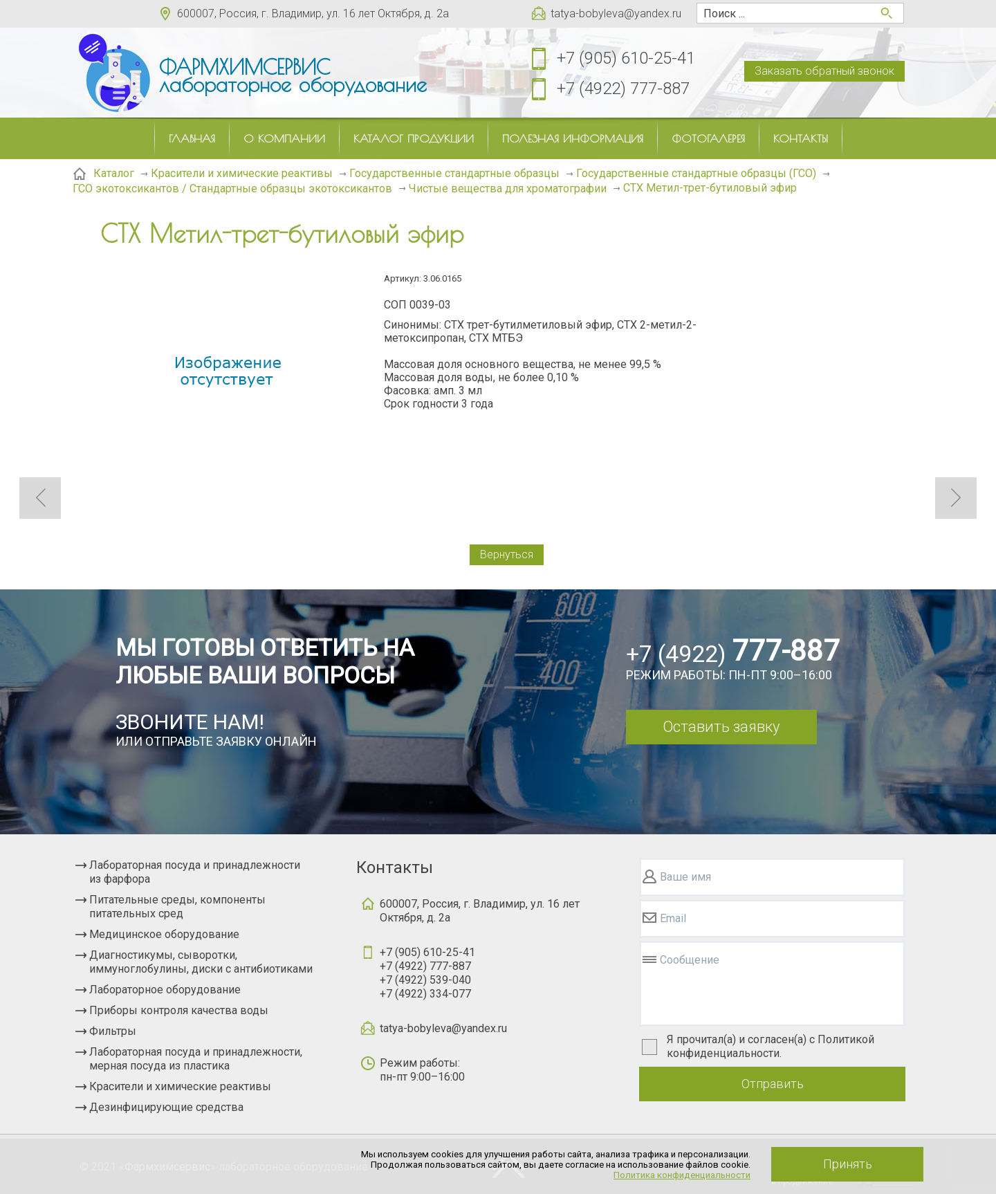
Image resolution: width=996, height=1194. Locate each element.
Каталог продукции (413, 138)
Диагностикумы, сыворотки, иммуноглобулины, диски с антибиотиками (201, 961)
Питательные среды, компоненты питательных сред (177, 906)
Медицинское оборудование (164, 934)
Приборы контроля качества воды (178, 1010)
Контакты (800, 138)
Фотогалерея (708, 138)
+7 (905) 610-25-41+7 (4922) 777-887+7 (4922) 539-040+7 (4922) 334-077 (427, 973)
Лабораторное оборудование (165, 989)
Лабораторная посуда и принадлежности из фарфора (194, 871)
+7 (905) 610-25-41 (626, 58)
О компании (284, 138)
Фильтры (112, 1031)
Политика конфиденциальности (682, 1175)
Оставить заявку (721, 726)
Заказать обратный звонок (824, 70)
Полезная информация (572, 138)
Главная (192, 138)
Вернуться (506, 554)
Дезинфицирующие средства (166, 1107)
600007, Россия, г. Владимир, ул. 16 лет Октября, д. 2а (313, 13)
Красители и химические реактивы (180, 1086)
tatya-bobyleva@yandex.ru (616, 13)
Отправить (772, 1083)
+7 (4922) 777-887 (623, 88)
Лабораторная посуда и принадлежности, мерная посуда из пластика (195, 1058)
